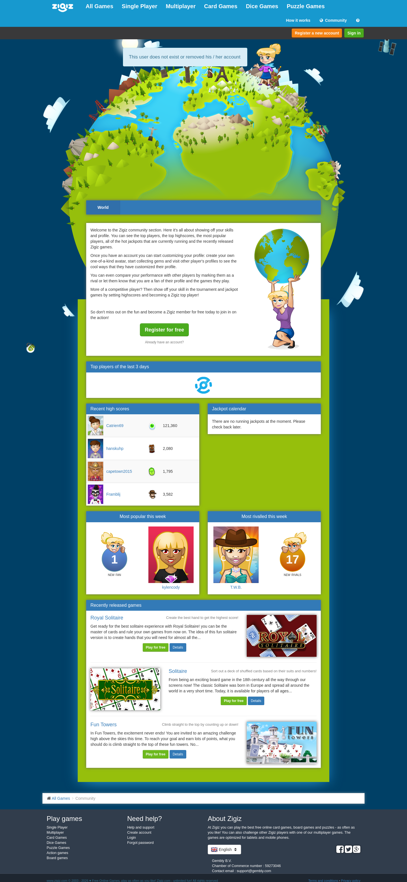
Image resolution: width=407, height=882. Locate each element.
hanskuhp (115, 448)
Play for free (155, 647)
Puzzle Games (306, 6)
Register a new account (317, 33)
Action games (57, 853)
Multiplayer (181, 6)
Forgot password (140, 843)
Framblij (113, 494)
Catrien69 (115, 425)
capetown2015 (119, 471)
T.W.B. (236, 587)
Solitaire (178, 671)
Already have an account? (164, 342)
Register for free (164, 330)
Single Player (139, 6)
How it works (298, 20)
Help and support (140, 827)
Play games (64, 818)
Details (178, 647)
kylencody (171, 587)
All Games (99, 6)
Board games (57, 858)
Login (131, 838)
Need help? (144, 818)
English (224, 849)
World (103, 207)
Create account (139, 833)
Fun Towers (103, 724)
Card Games (220, 6)
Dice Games (262, 6)
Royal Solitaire (106, 618)
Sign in (354, 33)
